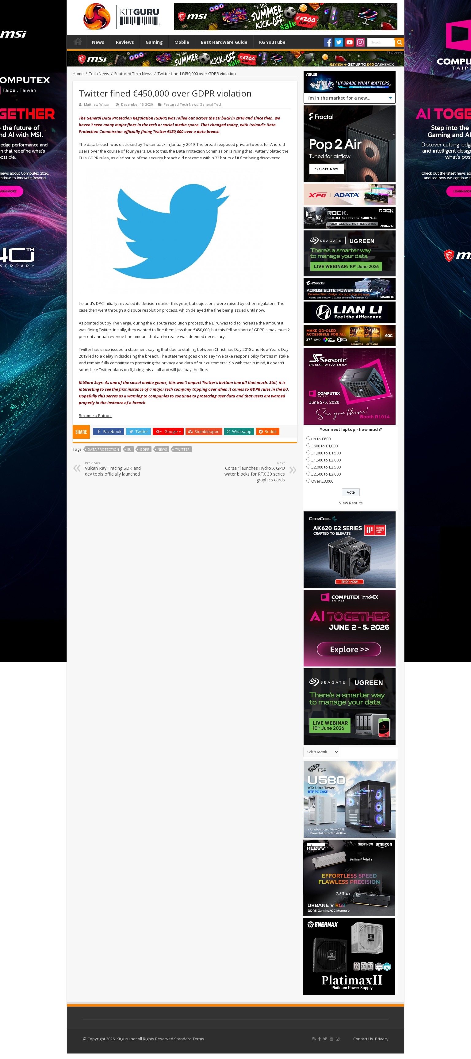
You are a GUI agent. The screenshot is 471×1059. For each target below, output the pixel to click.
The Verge (121, 323)
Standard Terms (189, 1039)
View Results (351, 503)
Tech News (99, 73)
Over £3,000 (322, 481)
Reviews (125, 42)
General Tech (211, 104)
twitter (182, 449)
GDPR (144, 449)
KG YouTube (272, 42)
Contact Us (363, 1039)
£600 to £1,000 (324, 446)
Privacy (382, 1039)
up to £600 (321, 439)
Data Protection (103, 449)
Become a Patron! (95, 415)
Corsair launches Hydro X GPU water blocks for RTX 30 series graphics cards (253, 472)
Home (78, 41)
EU (129, 449)
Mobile (181, 42)
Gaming (154, 42)
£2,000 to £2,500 (326, 467)
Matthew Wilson (97, 104)
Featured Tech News (133, 73)
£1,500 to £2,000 (326, 460)
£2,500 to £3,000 (326, 474)
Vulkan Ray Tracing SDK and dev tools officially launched (116, 469)
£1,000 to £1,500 (326, 453)
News (98, 42)
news (162, 449)
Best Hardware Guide (224, 42)
